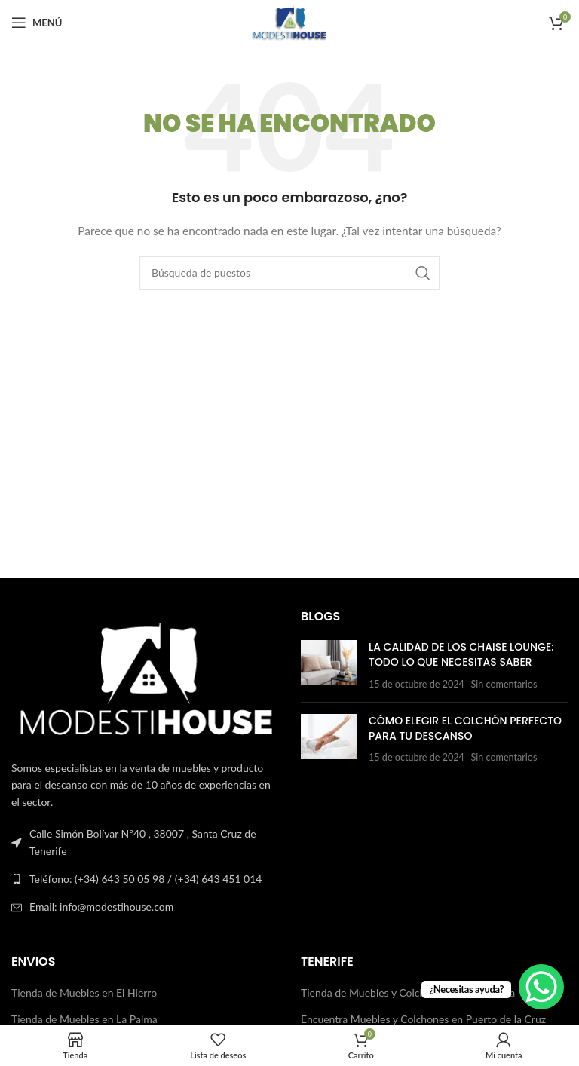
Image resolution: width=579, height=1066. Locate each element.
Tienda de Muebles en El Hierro (84, 992)
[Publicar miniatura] (329, 665)
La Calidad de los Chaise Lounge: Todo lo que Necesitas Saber (461, 654)
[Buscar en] (289, 273)
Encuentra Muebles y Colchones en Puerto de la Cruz (423, 1018)
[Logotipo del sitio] (289, 21)
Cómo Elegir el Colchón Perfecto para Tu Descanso (465, 728)
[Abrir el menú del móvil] (36, 23)
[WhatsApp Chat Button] (541, 986)
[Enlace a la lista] (144, 879)
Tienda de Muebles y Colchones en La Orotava (408, 992)
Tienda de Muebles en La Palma (84, 1018)
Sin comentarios (503, 684)
